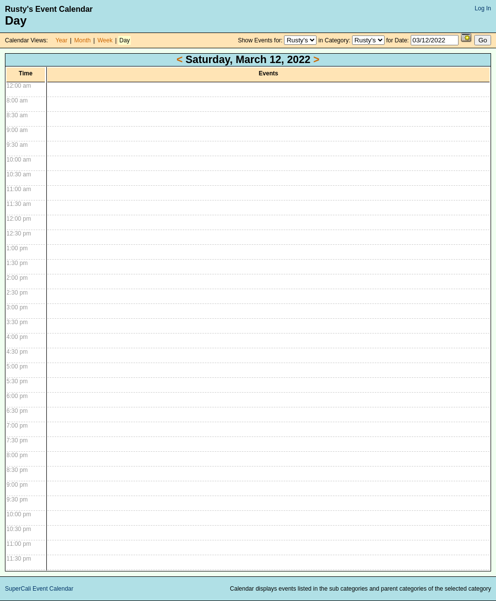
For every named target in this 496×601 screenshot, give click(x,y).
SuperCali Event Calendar (39, 588)
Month (82, 40)
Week (105, 40)
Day (124, 40)
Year (62, 40)
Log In (483, 8)
